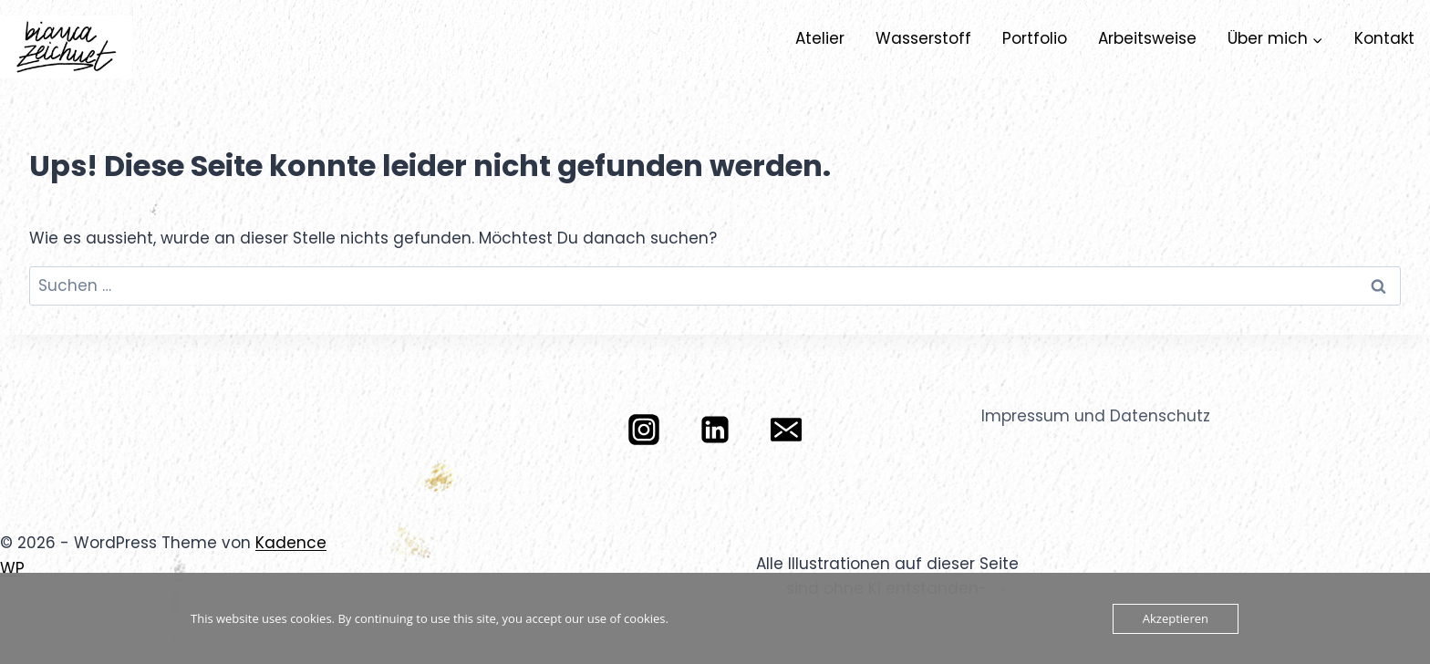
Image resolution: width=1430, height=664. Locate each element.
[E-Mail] (786, 430)
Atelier (820, 38)
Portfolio (1034, 38)
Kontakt (1384, 38)
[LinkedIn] (715, 430)
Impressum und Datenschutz (1095, 416)
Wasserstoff (923, 38)
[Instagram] (644, 430)
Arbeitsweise (1147, 38)
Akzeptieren (1175, 618)
